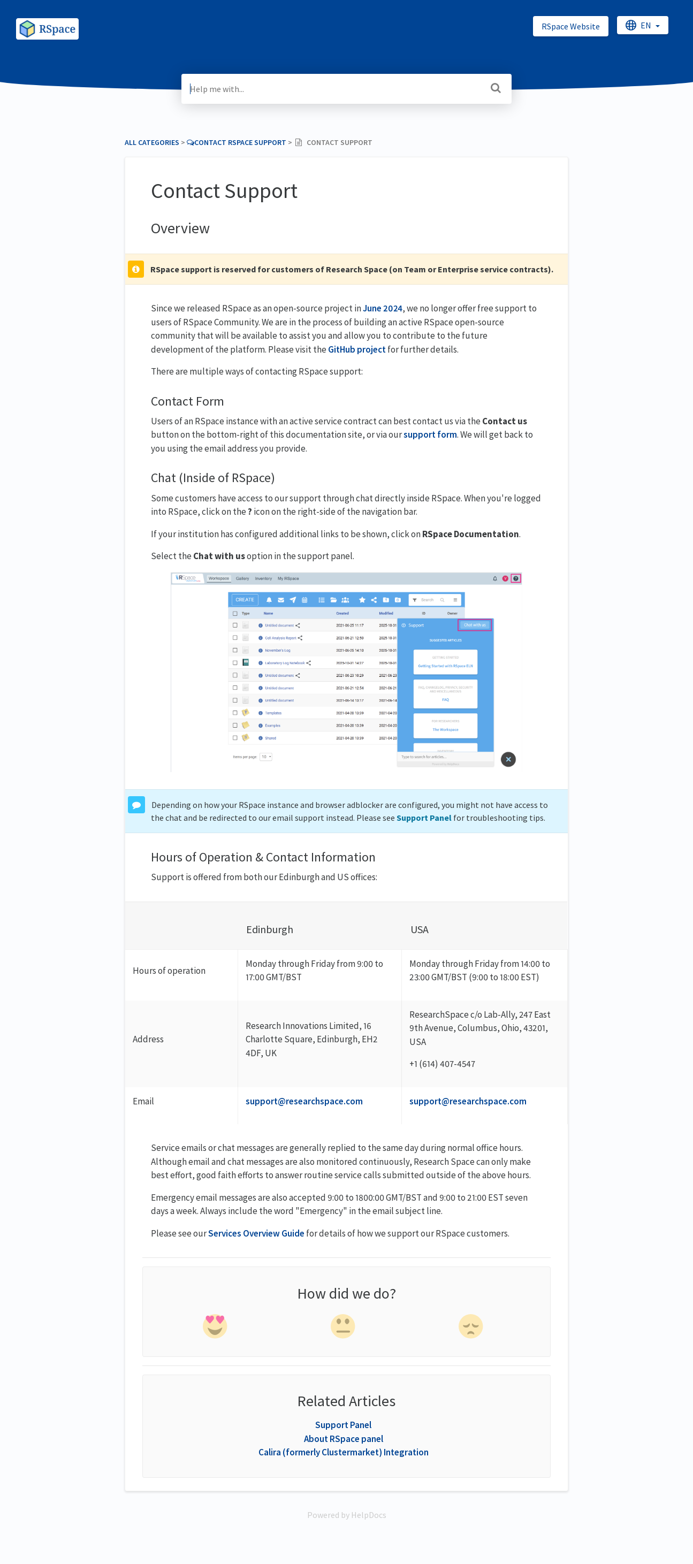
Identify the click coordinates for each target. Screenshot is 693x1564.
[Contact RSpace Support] (236, 142)
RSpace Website (571, 26)
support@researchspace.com (304, 1101)
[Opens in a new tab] (346, 1514)
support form (430, 434)
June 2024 (382, 308)
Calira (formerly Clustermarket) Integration (343, 1452)
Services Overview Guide (256, 1233)
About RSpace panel (343, 1439)
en (639, 25)
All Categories (152, 142)
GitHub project (357, 349)
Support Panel (424, 817)
